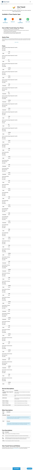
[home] (6, 2)
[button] (30, 2)
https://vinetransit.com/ (16, 448)
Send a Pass (7, 38)
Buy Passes (16, 468)
